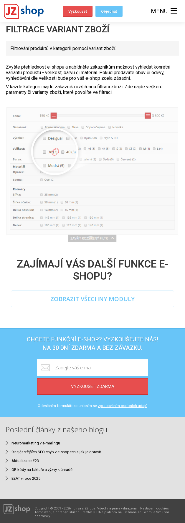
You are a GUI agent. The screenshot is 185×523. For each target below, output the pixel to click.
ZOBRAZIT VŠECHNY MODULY (92, 299)
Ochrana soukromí (138, 512)
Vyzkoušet (77, 11)
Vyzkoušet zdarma (92, 386)
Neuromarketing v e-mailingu (35, 443)
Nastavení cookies (154, 508)
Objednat (109, 11)
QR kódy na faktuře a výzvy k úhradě (41, 469)
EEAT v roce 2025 (25, 478)
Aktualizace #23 (25, 461)
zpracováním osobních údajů (122, 406)
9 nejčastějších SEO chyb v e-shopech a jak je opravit (56, 452)
